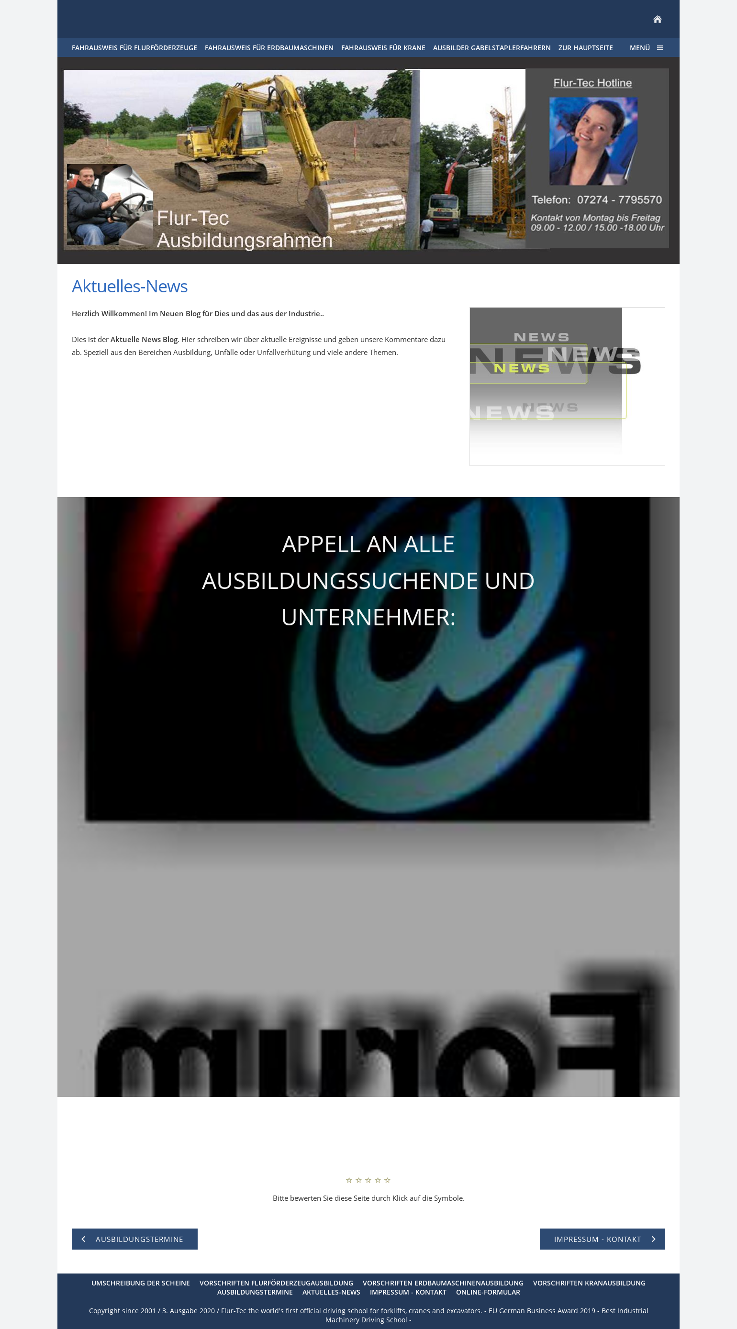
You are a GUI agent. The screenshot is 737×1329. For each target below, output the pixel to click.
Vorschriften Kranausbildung (589, 1282)
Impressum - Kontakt (408, 1291)
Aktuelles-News (331, 1291)
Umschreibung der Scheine (140, 1282)
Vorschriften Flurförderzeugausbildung (276, 1282)
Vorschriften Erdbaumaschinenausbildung (443, 1282)
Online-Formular (488, 1291)
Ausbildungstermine (255, 1291)
